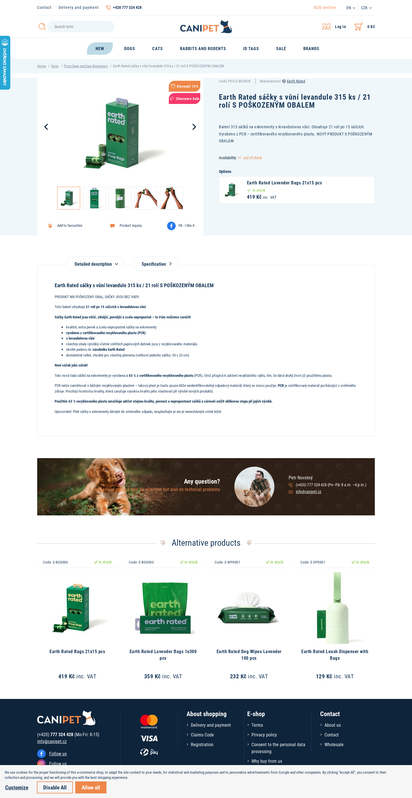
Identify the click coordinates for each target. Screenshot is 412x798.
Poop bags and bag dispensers (86, 65)
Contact (44, 7)
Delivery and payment (79, 7)
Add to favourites (69, 225)
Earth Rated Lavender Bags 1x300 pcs (163, 654)
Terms (257, 725)
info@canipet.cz (308, 491)
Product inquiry (131, 225)
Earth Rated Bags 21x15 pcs (77, 651)
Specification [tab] (155, 264)
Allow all (91, 787)
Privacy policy (264, 735)
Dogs (55, 65)
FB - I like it (187, 225)
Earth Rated (296, 81)
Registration (202, 744)
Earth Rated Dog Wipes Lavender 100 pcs (249, 654)
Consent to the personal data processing (278, 747)
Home (41, 65)
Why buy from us (266, 761)
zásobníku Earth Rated (108, 349)
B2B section (325, 7)
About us (332, 725)
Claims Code (202, 735)
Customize (16, 787)
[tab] (95, 261)
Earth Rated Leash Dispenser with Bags (334, 654)
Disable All (55, 787)
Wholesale (334, 744)
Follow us (58, 753)
